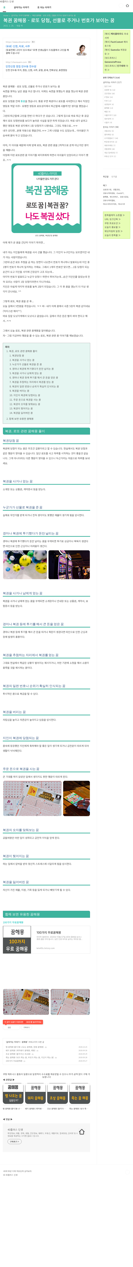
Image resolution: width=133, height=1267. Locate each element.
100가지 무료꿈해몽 (13, 922)
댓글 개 (20, 25)
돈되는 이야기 (111, 127)
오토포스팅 (107, 273)
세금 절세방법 (111, 152)
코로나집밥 (124, 280)
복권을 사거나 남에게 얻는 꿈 (27, 373)
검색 (121, 5)
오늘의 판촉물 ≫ (113, 318)
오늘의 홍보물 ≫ (113, 310)
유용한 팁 (109, 90)
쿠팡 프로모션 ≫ (113, 306)
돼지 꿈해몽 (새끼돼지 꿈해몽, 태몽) (20, 1089)
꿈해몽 (24, 1080)
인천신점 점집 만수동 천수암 (21, 66)
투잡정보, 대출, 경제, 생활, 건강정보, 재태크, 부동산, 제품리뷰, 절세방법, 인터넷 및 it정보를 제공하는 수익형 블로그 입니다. (43, 1173)
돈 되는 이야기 (44, 7)
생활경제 (109, 149)
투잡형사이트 (110, 141)
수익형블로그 (111, 138)
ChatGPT (120, 276)
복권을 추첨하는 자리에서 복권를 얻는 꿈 (33, 382)
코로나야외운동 (109, 276)
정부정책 (109, 118)
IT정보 (108, 97)
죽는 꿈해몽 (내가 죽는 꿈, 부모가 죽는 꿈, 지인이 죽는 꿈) (30, 1096)
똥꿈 (23, 101)
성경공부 (109, 104)
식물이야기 (110, 115)
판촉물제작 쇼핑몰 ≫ (115, 298)
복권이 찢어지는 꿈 (23, 408)
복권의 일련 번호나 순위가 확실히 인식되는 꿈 (35, 386)
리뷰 (107, 100)
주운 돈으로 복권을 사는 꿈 (27, 399)
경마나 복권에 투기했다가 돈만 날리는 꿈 (33, 368)
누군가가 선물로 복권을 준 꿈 (27, 364)
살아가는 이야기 (21, 7)
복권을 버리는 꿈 (20, 390)
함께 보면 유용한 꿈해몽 (21, 418)
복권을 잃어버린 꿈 (23, 413)
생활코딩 (109, 131)
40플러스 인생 (15, 1168)
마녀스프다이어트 (109, 287)
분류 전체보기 (111, 77)
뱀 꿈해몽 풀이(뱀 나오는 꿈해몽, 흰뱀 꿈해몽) (25, 1086)
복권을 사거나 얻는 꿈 (23, 360)
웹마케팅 (109, 134)
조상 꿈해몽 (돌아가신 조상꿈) (18, 1092)
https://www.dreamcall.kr (18, 42)
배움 (107, 111)
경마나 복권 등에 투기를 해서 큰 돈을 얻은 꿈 (35, 377)
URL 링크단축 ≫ (113, 302)
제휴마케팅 (109, 145)
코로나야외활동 (109, 284)
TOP (127, 1211)
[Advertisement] (46, 1037)
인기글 (114, 260)
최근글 (106, 260)
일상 (107, 86)
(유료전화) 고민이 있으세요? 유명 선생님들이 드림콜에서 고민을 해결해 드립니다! (37, 51)
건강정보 (109, 93)
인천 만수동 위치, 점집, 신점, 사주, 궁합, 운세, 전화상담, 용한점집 (36, 70)
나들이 (108, 122)
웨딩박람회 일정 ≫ (114, 314)
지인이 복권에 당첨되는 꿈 (26, 395)
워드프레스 (114, 280)
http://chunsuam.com (16, 62)
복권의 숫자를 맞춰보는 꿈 (26, 404)
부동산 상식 (110, 156)
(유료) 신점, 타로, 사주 (18, 46)
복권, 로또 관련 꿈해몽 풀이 (23, 351)
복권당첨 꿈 (18, 355)
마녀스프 (121, 287)
